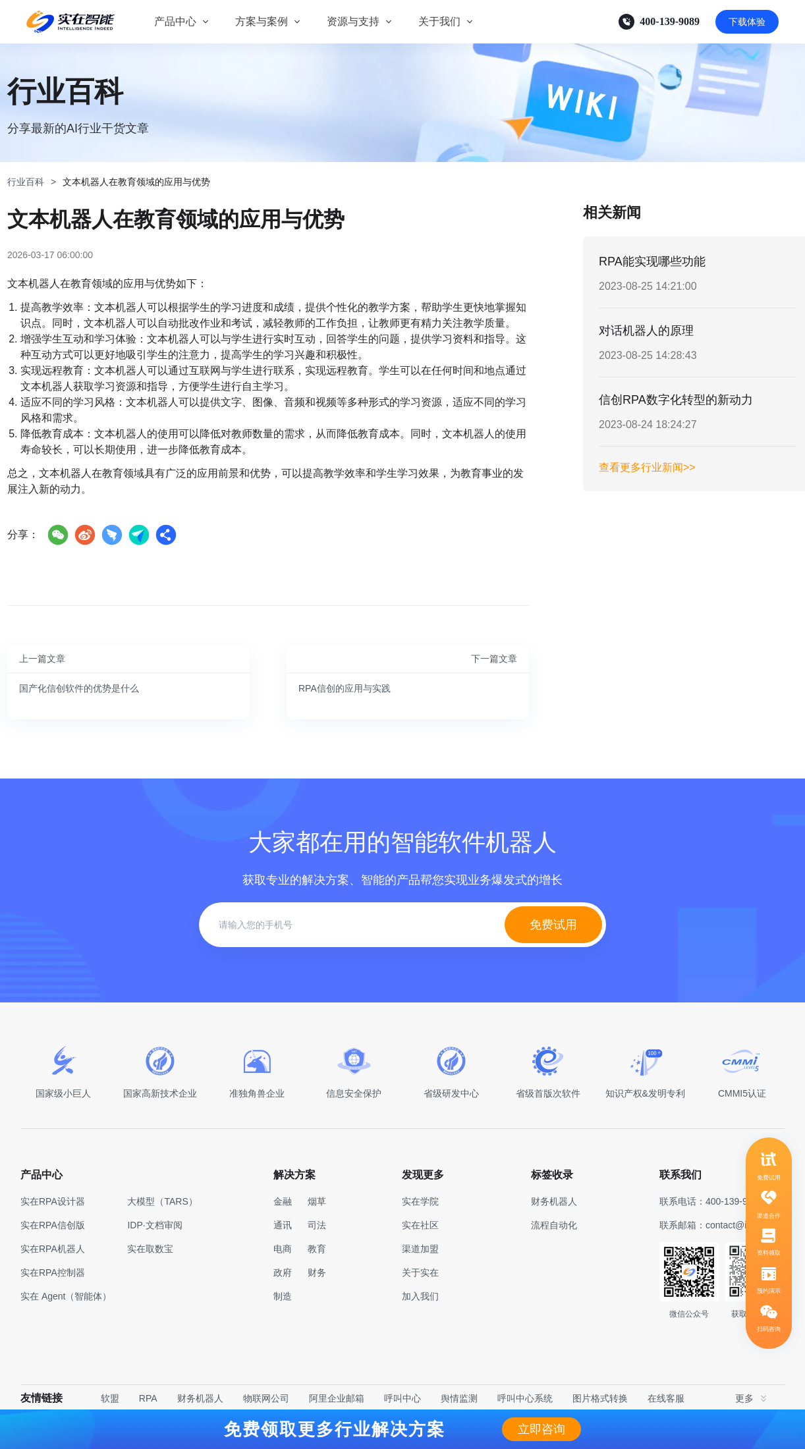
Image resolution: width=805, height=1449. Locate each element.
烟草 (317, 1201)
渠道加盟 (420, 1249)
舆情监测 (459, 1398)
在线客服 (666, 1398)
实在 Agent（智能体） (65, 1296)
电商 (282, 1249)
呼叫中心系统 (525, 1398)
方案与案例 (261, 21)
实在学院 (420, 1201)
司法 (317, 1225)
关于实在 (420, 1272)
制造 (282, 1296)
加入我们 (420, 1296)
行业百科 (25, 182)
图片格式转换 (600, 1398)
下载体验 (747, 21)
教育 (317, 1249)
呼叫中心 (402, 1398)
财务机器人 (200, 1398)
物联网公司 (266, 1398)
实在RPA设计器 (52, 1201)
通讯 (282, 1225)
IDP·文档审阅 (154, 1225)
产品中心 (175, 21)
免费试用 (553, 924)
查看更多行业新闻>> (647, 467)
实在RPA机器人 (52, 1249)
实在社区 (420, 1225)
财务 (317, 1272)
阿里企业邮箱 (336, 1398)
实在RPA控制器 (52, 1272)
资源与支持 (353, 21)
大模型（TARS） (162, 1201)
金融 (282, 1201)
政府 (282, 1272)
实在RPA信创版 (52, 1225)
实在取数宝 (150, 1249)
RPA (148, 1398)
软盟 (110, 1398)
